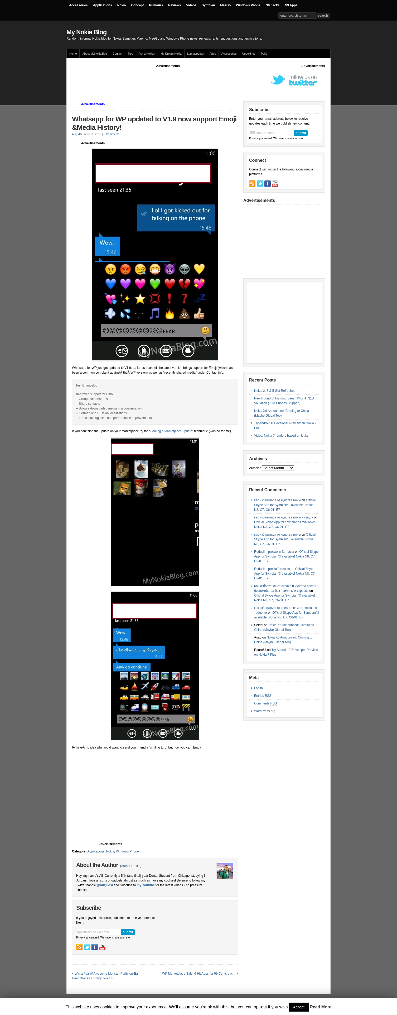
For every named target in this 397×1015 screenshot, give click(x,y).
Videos (191, 5)
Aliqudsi (77, 134)
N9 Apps (291, 5)
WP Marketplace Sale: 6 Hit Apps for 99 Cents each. (198, 973)
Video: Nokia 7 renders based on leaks (281, 435)
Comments (265, 704)
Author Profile (130, 866)
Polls (264, 53)
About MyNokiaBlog (94, 53)
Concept (137, 5)
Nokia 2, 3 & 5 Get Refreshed (275, 391)
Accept (298, 1007)
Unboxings (248, 53)
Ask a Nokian (147, 53)
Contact (117, 53)
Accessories (78, 5)
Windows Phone (248, 5)
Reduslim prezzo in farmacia (274, 552)
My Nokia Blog (86, 32)
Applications (102, 5)
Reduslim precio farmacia (272, 569)
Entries (262, 696)
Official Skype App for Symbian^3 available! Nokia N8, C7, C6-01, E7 (285, 505)
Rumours (156, 5)
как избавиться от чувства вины (277, 500)
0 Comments (111, 134)
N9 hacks (273, 5)
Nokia (121, 5)
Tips (130, 53)
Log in (258, 688)
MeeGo (225, 5)
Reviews (174, 5)
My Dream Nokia (171, 53)
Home (73, 53)
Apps (213, 53)
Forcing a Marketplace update (171, 431)
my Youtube (146, 885)
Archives (255, 468)
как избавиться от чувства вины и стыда (283, 517)
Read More (320, 1007)
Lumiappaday (195, 53)
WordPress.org (264, 711)
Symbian (208, 5)
